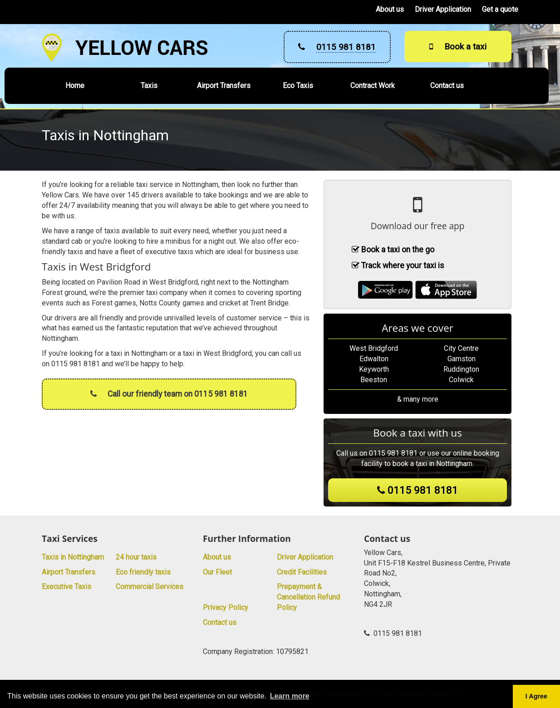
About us (390, 9)
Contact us (447, 85)
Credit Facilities (302, 572)
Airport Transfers (224, 85)
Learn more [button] (289, 696)
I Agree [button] (536, 696)
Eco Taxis (298, 85)
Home (74, 85)
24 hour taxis (136, 557)
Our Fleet (217, 572)
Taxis (149, 85)
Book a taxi (457, 46)
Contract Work (372, 85)
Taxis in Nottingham (73, 557)
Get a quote (500, 9)
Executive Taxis (66, 586)
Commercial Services (149, 586)
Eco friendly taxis (143, 572)
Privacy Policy (225, 607)
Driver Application (443, 9)
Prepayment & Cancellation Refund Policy (308, 597)
